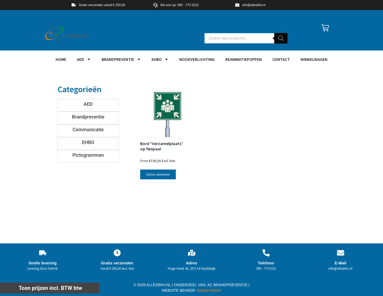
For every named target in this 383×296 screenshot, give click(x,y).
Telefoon (266, 263)
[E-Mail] (340, 252)
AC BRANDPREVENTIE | (228, 285)
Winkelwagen (314, 59)
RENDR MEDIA (208, 291)
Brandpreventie (121, 59)
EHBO (160, 59)
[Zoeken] (281, 38)
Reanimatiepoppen (243, 59)
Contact (281, 59)
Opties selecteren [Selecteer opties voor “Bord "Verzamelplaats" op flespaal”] (158, 174)
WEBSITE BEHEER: (179, 290)
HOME (61, 59)
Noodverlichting (197, 59)
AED (84, 59)
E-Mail (340, 263)
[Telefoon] (266, 252)
